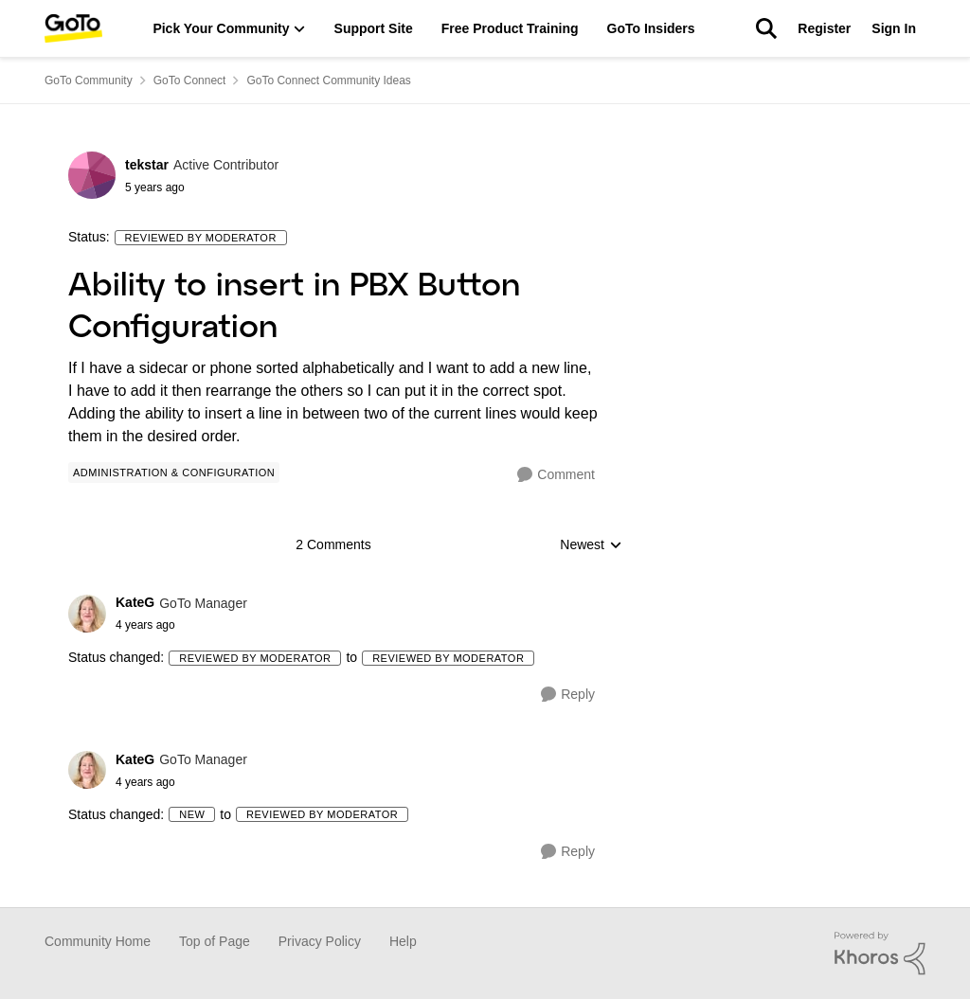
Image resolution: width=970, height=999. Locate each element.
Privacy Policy (319, 941)
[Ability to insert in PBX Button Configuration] (181, 624)
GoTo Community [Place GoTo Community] (89, 80)
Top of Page (214, 941)
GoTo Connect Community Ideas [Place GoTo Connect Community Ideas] (328, 80)
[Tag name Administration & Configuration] (173, 472)
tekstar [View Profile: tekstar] (147, 164)
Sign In (893, 28)
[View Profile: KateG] (87, 614)
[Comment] (556, 475)
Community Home (98, 941)
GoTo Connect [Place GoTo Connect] (189, 80)
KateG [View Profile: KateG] (135, 602)
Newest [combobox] (591, 546)
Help (403, 941)
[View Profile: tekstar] (92, 175)
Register (824, 28)
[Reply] (568, 694)
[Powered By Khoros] (880, 953)
